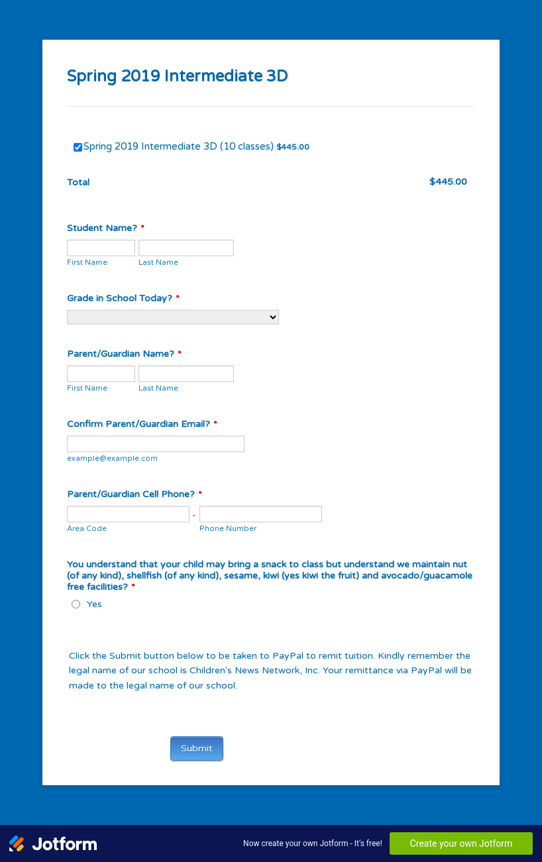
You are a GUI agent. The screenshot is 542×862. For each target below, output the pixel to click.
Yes (94, 604)
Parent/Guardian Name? (124, 353)
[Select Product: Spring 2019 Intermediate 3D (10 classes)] (78, 147)
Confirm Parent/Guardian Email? (142, 424)
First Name (87, 262)
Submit (197, 748)
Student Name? (105, 228)
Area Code (87, 528)
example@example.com (112, 458)
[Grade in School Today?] (173, 317)
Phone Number (227, 528)
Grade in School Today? (123, 298)
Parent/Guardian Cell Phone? (134, 494)
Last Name (158, 262)
